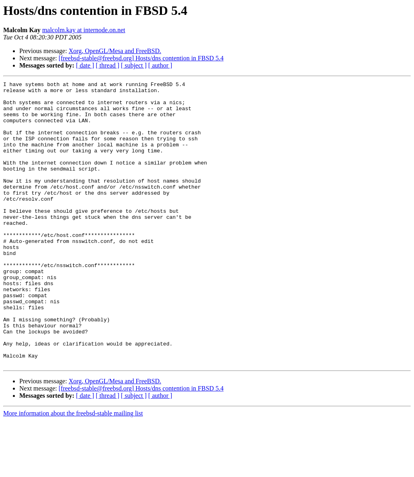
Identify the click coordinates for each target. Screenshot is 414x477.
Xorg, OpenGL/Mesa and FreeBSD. (115, 50)
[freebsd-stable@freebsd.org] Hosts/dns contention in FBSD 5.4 (141, 58)
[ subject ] (134, 65)
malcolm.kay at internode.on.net (83, 30)
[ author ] (160, 65)
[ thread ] (107, 65)
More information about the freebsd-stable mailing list (73, 470)
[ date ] (85, 65)
